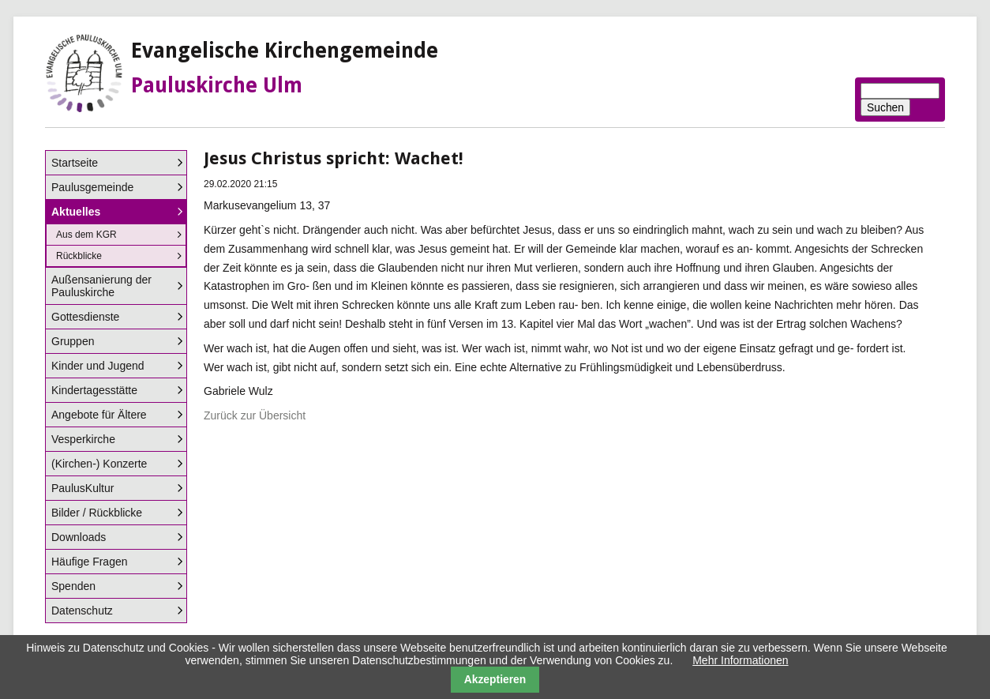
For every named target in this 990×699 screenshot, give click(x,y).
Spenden (73, 586)
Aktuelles (75, 211)
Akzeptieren (495, 679)
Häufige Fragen (89, 561)
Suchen (885, 107)
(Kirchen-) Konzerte (99, 463)
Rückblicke (79, 255)
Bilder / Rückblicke (96, 512)
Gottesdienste (85, 316)
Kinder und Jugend (97, 365)
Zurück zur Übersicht (255, 415)
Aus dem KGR (86, 234)
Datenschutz (82, 610)
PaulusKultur (82, 488)
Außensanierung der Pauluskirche (101, 286)
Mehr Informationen (740, 660)
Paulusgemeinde (92, 187)
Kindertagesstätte (94, 390)
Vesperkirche (83, 439)
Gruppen (72, 341)
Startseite (74, 162)
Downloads (78, 537)
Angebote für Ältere (99, 414)
